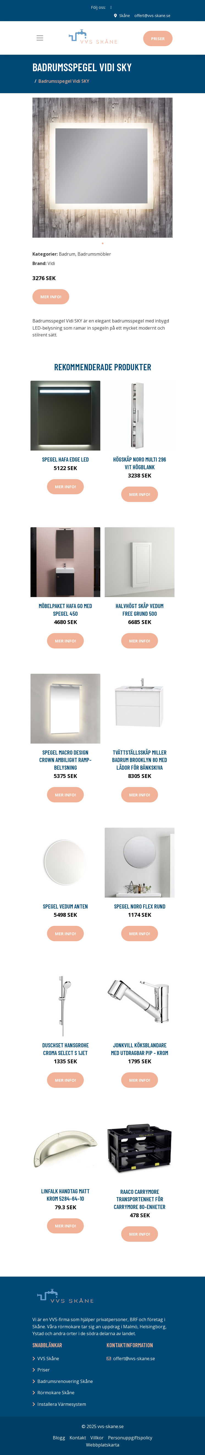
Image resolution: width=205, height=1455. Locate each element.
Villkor (97, 1438)
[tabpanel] (102, 168)
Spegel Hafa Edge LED (65, 459)
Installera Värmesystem (61, 1404)
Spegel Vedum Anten (65, 906)
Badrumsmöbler (94, 254)
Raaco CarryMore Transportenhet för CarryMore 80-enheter (139, 1199)
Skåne (124, 15)
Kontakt (78, 1438)
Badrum (67, 254)
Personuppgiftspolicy (130, 1438)
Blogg (59, 1438)
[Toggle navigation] (39, 38)
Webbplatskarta (102, 1445)
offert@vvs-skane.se (152, 15)
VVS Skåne (48, 1358)
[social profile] (111, 7)
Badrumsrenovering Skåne (65, 1381)
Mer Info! (50, 296)
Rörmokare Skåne (55, 1393)
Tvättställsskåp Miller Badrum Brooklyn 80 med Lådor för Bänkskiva (139, 760)
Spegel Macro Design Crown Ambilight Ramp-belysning (65, 760)
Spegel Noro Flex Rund (139, 906)
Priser (158, 38)
